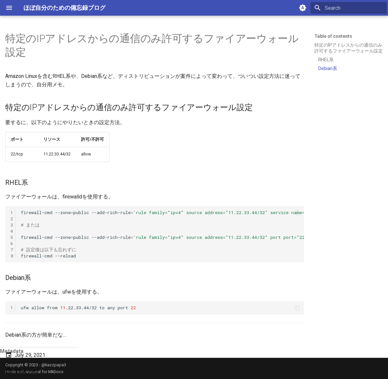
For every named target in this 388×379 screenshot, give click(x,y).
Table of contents (333, 36)
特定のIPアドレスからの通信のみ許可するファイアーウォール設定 (348, 47)
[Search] (348, 8)
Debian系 (327, 68)
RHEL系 (326, 59)
